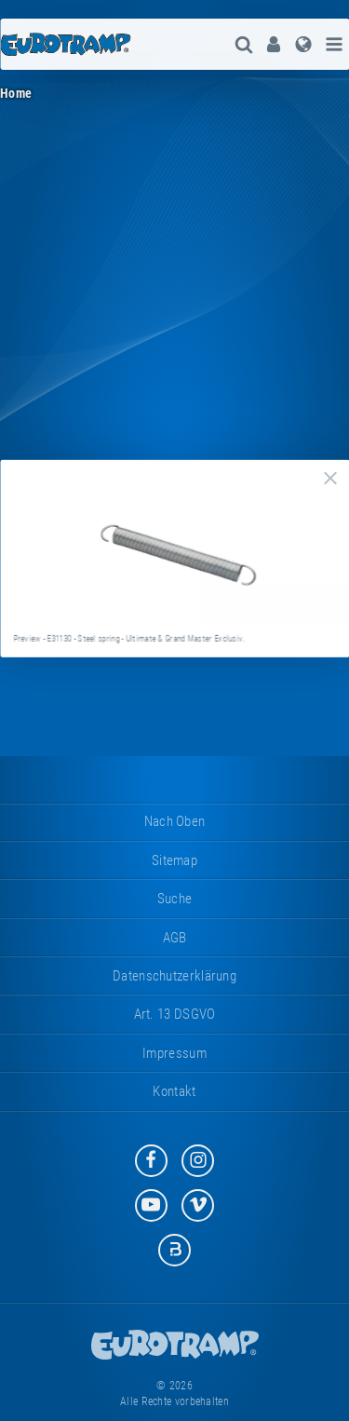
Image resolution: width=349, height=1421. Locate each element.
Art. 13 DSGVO (175, 1014)
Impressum (174, 1053)
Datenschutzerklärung (174, 976)
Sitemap (174, 860)
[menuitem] (274, 44)
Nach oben (175, 821)
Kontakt (174, 1091)
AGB (175, 937)
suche (175, 898)
